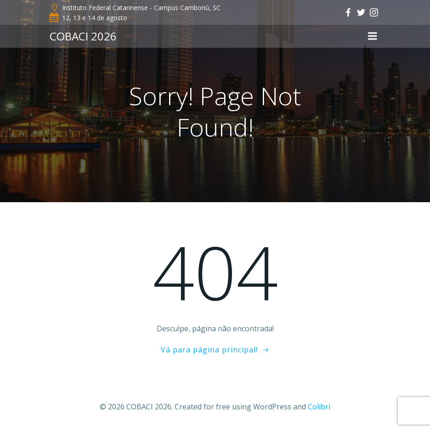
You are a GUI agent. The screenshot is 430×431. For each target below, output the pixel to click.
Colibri (319, 407)
